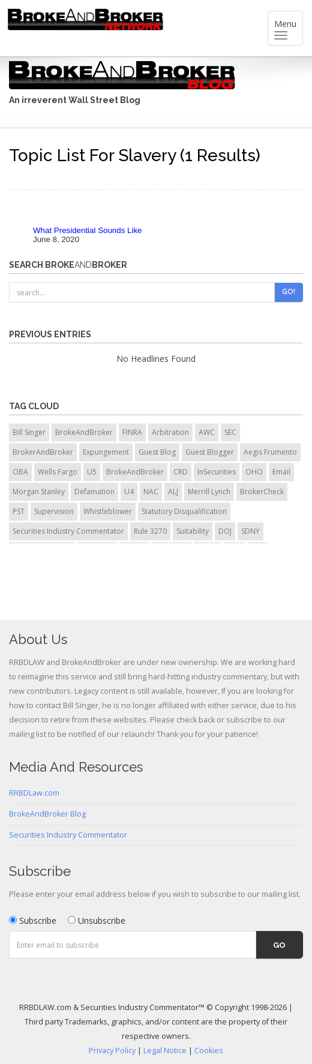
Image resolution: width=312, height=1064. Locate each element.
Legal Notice (165, 1050)
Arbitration (170, 432)
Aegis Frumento (270, 452)
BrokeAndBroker (84, 432)
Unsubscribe (96, 920)
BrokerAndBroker (43, 452)
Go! (288, 292)
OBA (20, 472)
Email (281, 472)
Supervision (54, 511)
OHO (254, 472)
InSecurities (216, 472)
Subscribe (32, 920)
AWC (207, 432)
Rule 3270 (150, 531)
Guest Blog (157, 452)
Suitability (192, 531)
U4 (129, 491)
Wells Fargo (57, 472)
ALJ (173, 491)
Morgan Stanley (39, 491)
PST (19, 511)
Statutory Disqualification (184, 511)
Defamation (94, 491)
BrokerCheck (262, 491)
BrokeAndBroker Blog (47, 814)
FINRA (132, 432)
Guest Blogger (209, 452)
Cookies (208, 1050)
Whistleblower (107, 511)
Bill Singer (29, 432)
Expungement (106, 452)
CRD (180, 472)
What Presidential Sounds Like (87, 230)
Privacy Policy (112, 1050)
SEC (230, 432)
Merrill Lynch (209, 491)
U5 (92, 472)
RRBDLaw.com (34, 793)
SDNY (250, 531)
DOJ (225, 531)
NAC (150, 491)
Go (279, 945)
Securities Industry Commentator (68, 531)
